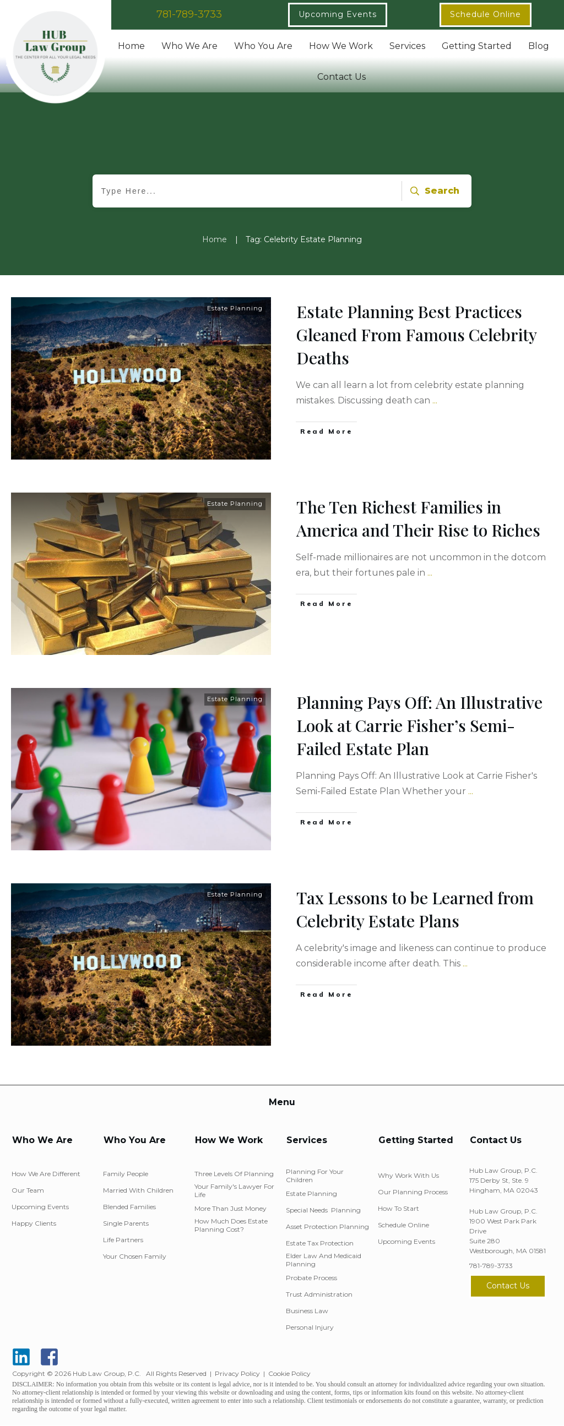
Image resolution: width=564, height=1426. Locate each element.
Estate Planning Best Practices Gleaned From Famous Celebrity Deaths (416, 335)
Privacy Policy (237, 1373)
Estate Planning (235, 308)
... (434, 400)
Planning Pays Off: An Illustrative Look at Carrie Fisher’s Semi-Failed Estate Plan (419, 725)
